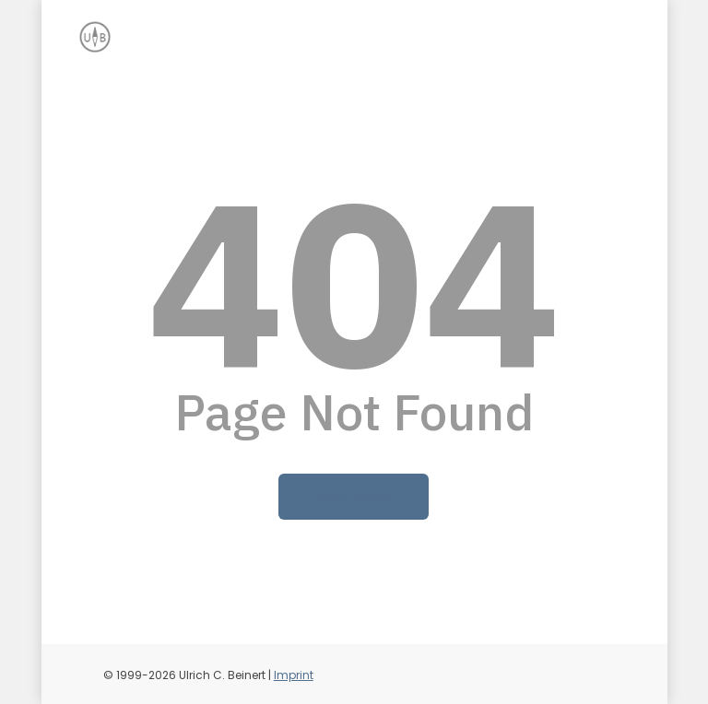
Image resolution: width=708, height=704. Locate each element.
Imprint (293, 675)
